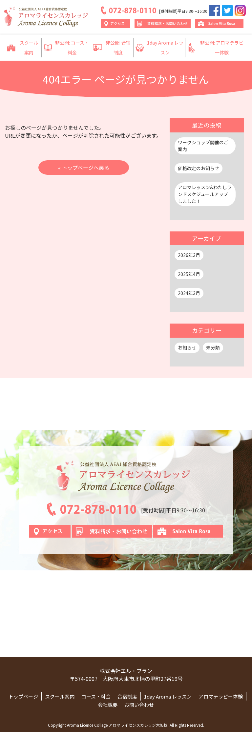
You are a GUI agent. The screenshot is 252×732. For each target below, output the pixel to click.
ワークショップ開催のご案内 (203, 145)
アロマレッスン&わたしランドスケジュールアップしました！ (205, 194)
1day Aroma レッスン (159, 47)
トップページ (23, 696)
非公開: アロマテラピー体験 (215, 47)
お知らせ (187, 347)
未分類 (213, 347)
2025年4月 (189, 274)
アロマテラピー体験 (221, 696)
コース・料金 (96, 696)
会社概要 (107, 704)
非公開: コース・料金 (66, 47)
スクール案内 (22, 47)
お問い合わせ (139, 704)
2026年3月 (189, 255)
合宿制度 (127, 696)
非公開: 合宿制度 (111, 47)
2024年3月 (189, 293)
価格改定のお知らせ (198, 168)
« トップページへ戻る (83, 167)
